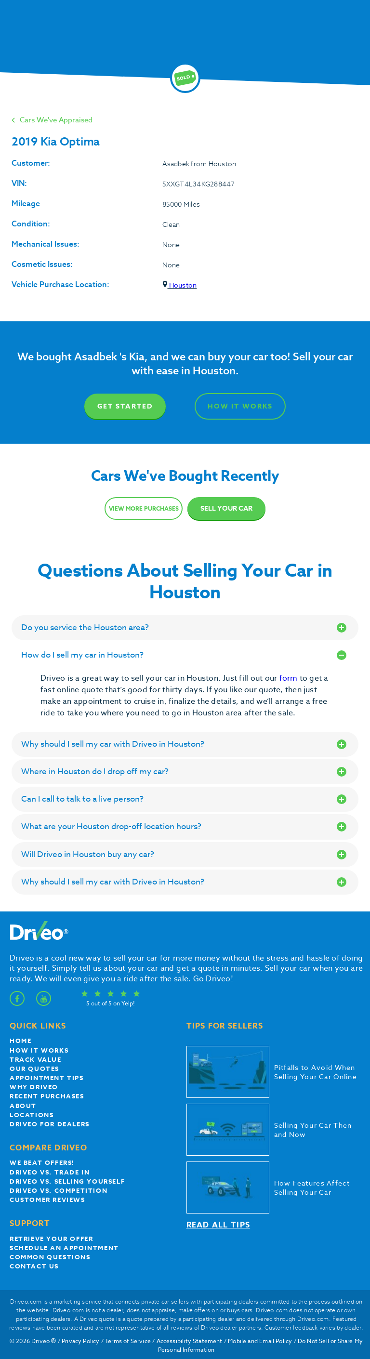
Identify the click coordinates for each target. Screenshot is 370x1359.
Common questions (50, 1257)
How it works (39, 1050)
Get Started (125, 406)
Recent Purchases (47, 1096)
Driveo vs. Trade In (50, 1172)
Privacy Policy (81, 1341)
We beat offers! (42, 1162)
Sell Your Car (226, 508)
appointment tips (47, 1077)
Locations (31, 1114)
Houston (179, 285)
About (23, 1105)
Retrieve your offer (51, 1238)
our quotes (34, 1068)
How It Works (240, 406)
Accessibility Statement (190, 1341)
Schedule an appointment (64, 1247)
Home (20, 1040)
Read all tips (218, 1225)
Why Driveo (34, 1086)
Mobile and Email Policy (260, 1341)
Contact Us (34, 1266)
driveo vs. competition (58, 1190)
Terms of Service (128, 1341)
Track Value (36, 1059)
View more (144, 508)
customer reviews (47, 1199)
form (289, 678)
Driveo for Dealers (50, 1124)
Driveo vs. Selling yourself (67, 1181)
